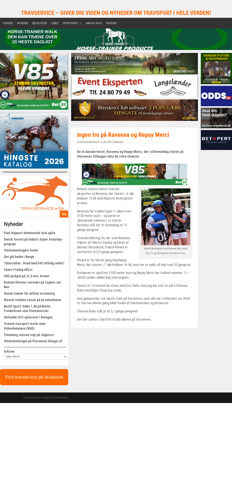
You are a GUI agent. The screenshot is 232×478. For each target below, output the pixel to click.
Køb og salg (94, 23)
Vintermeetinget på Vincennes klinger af (33, 341)
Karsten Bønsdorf (89, 142)
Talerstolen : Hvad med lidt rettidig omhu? (34, 263)
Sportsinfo (70, 23)
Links (54, 23)
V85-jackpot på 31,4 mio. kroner (27, 276)
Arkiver (9, 351)
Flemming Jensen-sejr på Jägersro (29, 335)
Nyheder (22, 23)
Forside (8, 23)
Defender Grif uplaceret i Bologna (28, 317)
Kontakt (111, 23)
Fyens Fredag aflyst (18, 270)
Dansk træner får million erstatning (29, 293)
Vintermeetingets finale (21, 250)
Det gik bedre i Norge (19, 257)
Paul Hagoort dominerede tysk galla (29, 233)
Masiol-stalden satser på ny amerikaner (32, 300)
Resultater (39, 23)
